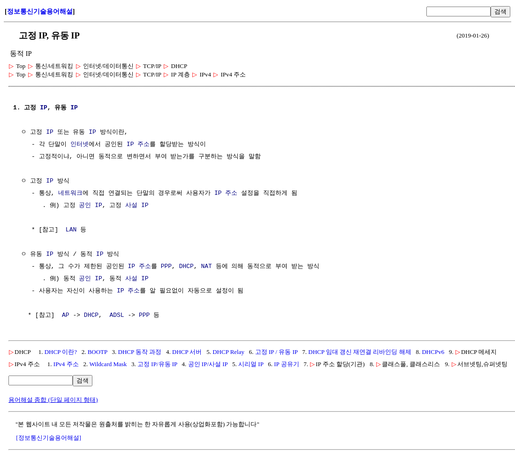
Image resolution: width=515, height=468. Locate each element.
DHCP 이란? (61, 351)
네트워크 (70, 193)
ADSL (116, 315)
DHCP (186, 266)
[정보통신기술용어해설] (48, 437)
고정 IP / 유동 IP (276, 351)
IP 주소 (138, 144)
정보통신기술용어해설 (40, 11)
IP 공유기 (286, 364)
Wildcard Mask (108, 364)
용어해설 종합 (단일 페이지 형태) (53, 399)
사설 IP (136, 205)
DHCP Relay (228, 351)
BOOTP (97, 351)
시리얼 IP (250, 364)
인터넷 (79, 144)
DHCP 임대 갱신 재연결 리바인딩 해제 (359, 351)
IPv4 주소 (66, 364)
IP (43, 108)
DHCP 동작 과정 (140, 351)
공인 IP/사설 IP (208, 364)
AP (65, 315)
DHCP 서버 (187, 351)
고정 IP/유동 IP (157, 364)
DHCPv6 (433, 351)
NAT (206, 266)
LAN (71, 230)
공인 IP (90, 205)
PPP (166, 266)
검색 (500, 11)
